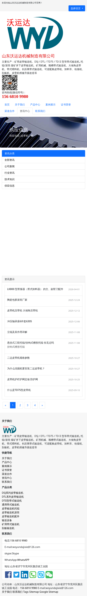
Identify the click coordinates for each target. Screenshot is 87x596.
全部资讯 (10, 160)
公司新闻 (10, 166)
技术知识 (10, 179)
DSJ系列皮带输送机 (12, 492)
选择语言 (76, 8)
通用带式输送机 (10, 504)
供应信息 (10, 185)
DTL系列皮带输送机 (13, 496)
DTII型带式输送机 (12, 500)
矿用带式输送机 (10, 524)
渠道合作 (10, 111)
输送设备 (7, 520)
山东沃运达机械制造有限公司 (28, 56)
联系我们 (40, 111)
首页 (7, 104)
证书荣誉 (66, 104)
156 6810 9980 (18, 540)
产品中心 (35, 104)
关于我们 (20, 104)
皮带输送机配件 (10, 516)
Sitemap (34, 591)
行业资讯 (10, 172)
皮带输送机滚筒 (10, 512)
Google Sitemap (48, 591)
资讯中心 (25, 111)
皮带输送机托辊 (10, 508)
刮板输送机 (8, 528)
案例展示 (51, 104)
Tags (25, 591)
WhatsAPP (23, 560)
